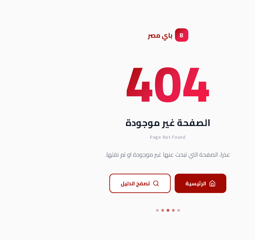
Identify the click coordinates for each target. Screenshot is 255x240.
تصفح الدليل (99, 183)
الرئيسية (160, 183)
